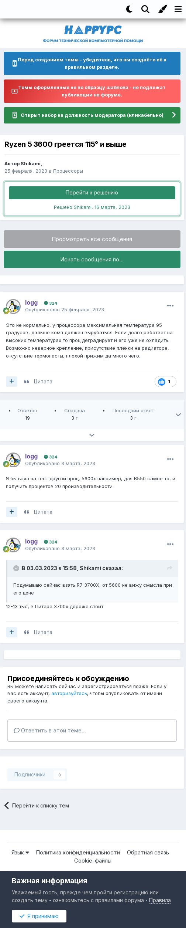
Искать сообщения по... (92, 259)
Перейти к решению (92, 192)
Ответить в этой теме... (50, 730)
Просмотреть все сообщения (92, 239)
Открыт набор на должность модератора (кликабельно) (92, 115)
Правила (160, 900)
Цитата (43, 381)
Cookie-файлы (92, 860)
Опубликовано (64, 309)
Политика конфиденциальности (78, 852)
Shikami (31, 163)
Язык (20, 852)
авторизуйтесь (69, 693)
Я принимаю (39, 915)
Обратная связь (148, 852)
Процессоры (68, 171)
